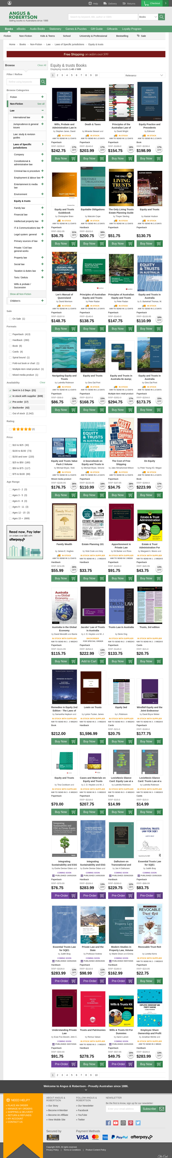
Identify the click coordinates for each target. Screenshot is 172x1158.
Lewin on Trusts (93, 707)
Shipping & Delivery (20, 1112)
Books (9, 28)
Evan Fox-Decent (61, 1037)
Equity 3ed (121, 707)
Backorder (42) (19, 407)
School (67, 35)
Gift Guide (97, 28)
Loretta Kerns (151, 954)
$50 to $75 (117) (19, 468)
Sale (141, 35)
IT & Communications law (27, 228)
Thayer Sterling (122, 216)
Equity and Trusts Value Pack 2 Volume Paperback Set (64, 464)
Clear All (42, 65)
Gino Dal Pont (94, 382)
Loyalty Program (132, 28)
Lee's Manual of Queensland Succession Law (64, 297)
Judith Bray (151, 868)
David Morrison (65, 301)
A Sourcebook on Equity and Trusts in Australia (93, 464)
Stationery (55, 28)
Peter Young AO (147, 468)
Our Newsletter (85, 1105)
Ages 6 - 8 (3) (18, 501)
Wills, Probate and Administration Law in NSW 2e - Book (64, 127)
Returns (128, 3)
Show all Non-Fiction (20, 294)
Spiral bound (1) (19, 357)
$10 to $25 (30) (19, 445)
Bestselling (122, 35)
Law (48, 44)
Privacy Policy (52, 1150)
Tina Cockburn (63, 785)
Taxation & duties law (25, 271)
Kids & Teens (47, 35)
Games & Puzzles (75, 28)
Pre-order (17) (18, 402)
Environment (20, 194)
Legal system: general (25, 234)
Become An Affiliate (58, 1115)
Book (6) (15, 346)
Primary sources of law (26, 241)
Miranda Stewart (92, 131)
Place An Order (18, 1105)
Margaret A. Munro (149, 551)
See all (40, 103)
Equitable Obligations (93, 209)
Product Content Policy (96, 1150)
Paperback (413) (19, 334)
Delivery (110, 3)
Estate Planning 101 (93, 544)
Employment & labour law (27, 177)
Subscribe (154, 1109)
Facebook (83, 1110)
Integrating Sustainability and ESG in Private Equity (64, 864)
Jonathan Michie (149, 1037)
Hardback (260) (19, 340)
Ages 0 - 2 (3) (18, 489)
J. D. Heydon (89, 634)
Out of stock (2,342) (21, 413)
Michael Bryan (63, 468)
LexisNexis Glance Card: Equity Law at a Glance (121, 781)
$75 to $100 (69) (19, 474)
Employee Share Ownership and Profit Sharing (149, 1033)
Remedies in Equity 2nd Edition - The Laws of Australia (64, 710)
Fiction (7, 35)
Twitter (81, 1119)
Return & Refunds (19, 1115)
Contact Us (15, 1122)
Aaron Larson (122, 1037)
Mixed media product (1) (23, 375)
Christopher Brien (65, 216)
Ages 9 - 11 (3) (18, 506)
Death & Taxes (93, 124)
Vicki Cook (90, 551)
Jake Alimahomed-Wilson (122, 468)
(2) (22, 429)
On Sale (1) (17, 318)
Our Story (53, 1105)
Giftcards (112, 28)
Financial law (20, 214)
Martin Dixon (117, 954)
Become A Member (58, 1110)
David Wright (122, 131)
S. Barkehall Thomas (149, 301)
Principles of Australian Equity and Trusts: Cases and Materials (93, 297)
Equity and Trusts (149, 209)
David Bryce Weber (150, 714)
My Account (15, 1118)
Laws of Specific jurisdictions (69, 44)
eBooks (21, 28)
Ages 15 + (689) (19, 518)
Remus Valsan (94, 1037)
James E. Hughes (66, 551)
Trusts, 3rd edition (150, 627)
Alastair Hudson (151, 216)
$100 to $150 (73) (20, 451)
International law (21, 117)
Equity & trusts (95, 44)
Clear (42, 382)
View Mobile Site (56, 1119)
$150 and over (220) (21, 456)
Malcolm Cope (94, 216)
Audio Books (37, 28)
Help (93, 3)
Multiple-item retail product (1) (26, 369)
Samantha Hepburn (63, 714)
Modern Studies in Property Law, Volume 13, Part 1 (121, 950)
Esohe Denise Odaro (64, 868)
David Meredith (60, 634)
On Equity (149, 461)
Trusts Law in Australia (121, 627)
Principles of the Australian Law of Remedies (121, 127)
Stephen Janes (62, 131)
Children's (15, 301)
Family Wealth (64, 544)
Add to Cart (93, 661)
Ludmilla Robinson (66, 382)
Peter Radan (94, 301)
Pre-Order (66, 895)
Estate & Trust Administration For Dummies (149, 547)
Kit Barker (118, 551)
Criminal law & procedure (27, 171)
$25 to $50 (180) (19, 462)
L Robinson (123, 714)
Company (19, 154)
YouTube (82, 1115)
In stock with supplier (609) (26, 396)
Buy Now (66, 158)
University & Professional (93, 35)
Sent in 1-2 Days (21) (22, 390)
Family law (19, 208)
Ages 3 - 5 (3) (18, 495)
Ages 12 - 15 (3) (19, 512)
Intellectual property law (26, 221)
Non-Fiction (25, 35)
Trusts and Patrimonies (93, 1030)
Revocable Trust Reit (149, 947)
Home (12, 44)
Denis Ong (122, 634)
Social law (19, 264)
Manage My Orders (20, 1108)
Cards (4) (16, 351)
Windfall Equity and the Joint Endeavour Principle (149, 710)
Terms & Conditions (72, 1150)
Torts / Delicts (21, 277)
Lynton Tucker (91, 714)
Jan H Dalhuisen (122, 868)
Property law (20, 257)
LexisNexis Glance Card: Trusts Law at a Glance (149, 781)
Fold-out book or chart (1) (24, 363)
